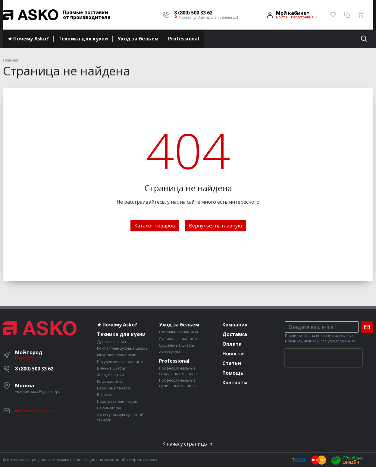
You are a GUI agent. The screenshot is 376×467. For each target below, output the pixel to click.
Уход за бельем (138, 38)
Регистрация (302, 17)
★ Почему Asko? (28, 38)
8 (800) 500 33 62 (34, 368)
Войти (281, 17)
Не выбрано (28, 357)
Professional (183, 38)
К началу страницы (188, 443)
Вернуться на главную (215, 225)
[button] (206, 12)
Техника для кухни (83, 38)
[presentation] (323, 358)
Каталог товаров (154, 225)
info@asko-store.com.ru (35, 410)
